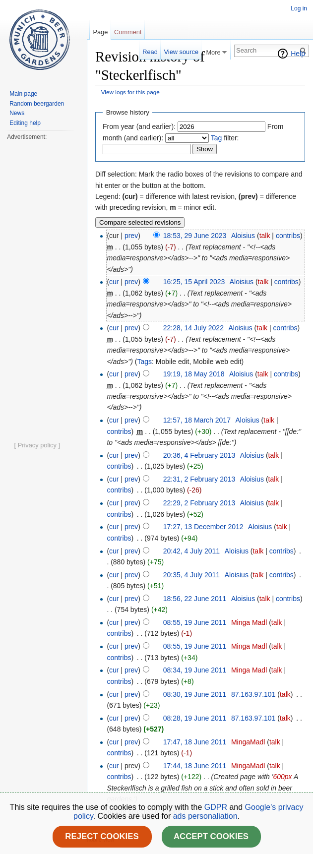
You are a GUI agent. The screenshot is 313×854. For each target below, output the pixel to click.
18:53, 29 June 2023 (195, 236)
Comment (127, 32)
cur (114, 282)
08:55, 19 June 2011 (195, 622)
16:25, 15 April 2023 (194, 282)
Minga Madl (249, 622)
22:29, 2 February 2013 (199, 503)
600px (282, 777)
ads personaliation (205, 816)
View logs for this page (130, 92)
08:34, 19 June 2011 (195, 670)
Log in (299, 8)
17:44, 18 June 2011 (195, 766)
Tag (216, 138)
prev (131, 236)
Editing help (25, 123)
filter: (225, 138)
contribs (288, 236)
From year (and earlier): (139, 126)
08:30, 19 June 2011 (195, 694)
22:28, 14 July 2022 (193, 328)
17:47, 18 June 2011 (195, 742)
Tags (144, 362)
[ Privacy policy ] (37, 445)
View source (181, 52)
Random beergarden (36, 103)
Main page (23, 93)
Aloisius (243, 236)
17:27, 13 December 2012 (203, 527)
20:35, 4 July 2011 (191, 575)
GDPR (217, 807)
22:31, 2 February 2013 (199, 479)
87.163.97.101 (253, 694)
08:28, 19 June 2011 (195, 718)
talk (264, 236)
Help (298, 54)
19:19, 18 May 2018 (194, 374)
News (16, 113)
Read (150, 52)
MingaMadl (248, 742)
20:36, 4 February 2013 (199, 455)
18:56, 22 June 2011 (195, 599)
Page (100, 32)
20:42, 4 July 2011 (191, 551)
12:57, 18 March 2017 (197, 420)
